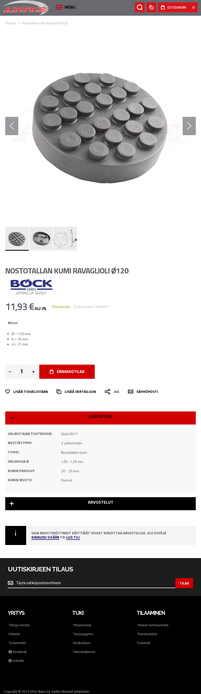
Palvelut (14, 634)
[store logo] (26, 7)
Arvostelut (100, 502)
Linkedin (16, 661)
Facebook (17, 652)
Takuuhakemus (84, 652)
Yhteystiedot (82, 625)
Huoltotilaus (82, 643)
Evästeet (143, 643)
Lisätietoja (100, 416)
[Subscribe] (184, 583)
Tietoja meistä (19, 625)
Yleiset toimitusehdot (153, 625)
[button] (11, 126)
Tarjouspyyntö (83, 634)
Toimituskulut (147, 634)
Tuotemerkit (17, 643)
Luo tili (73, 537)
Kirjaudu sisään (45, 537)
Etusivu (10, 23)
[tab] (100, 418)
